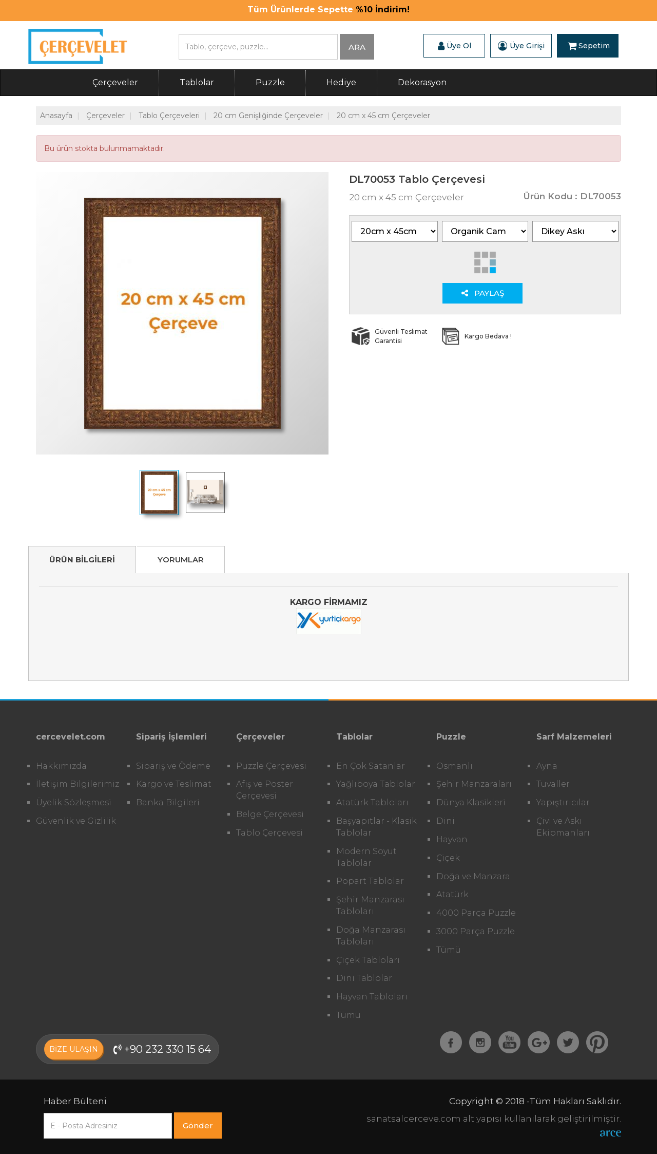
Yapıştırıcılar (563, 802)
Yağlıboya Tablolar (375, 784)
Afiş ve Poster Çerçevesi (264, 790)
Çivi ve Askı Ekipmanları (563, 827)
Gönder (198, 1125)
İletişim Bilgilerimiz (77, 784)
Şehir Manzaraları (474, 784)
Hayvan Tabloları (372, 996)
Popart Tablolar (370, 881)
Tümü (348, 1015)
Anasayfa (56, 115)
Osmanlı (454, 766)
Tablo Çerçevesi (269, 833)
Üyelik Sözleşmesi (73, 802)
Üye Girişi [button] (521, 45)
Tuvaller (553, 784)
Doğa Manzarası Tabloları (370, 936)
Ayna (546, 766)
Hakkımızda (61, 766)
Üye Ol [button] (454, 45)
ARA (357, 47)
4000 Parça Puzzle (476, 913)
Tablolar (197, 82)
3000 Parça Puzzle (475, 931)
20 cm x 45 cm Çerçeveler (383, 115)
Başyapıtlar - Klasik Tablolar (376, 827)
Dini (445, 821)
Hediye (341, 82)
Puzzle (270, 82)
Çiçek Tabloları (368, 960)
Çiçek (448, 858)
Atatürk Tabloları (372, 802)
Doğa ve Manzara (473, 876)
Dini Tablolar (364, 978)
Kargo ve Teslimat (173, 784)
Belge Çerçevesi (270, 814)
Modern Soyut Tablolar (366, 857)
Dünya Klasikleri (471, 802)
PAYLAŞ (482, 293)
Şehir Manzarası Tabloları (370, 905)
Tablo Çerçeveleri (169, 115)
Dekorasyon (422, 82)
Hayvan (452, 839)
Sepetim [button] (589, 45)
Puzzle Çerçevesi (271, 766)
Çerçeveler (115, 82)
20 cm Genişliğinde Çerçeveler (268, 115)
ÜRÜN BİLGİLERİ (82, 559)
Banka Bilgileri (168, 802)
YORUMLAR (181, 559)
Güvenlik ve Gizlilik (76, 821)
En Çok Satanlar (370, 766)
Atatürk (452, 894)
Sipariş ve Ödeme (173, 766)
